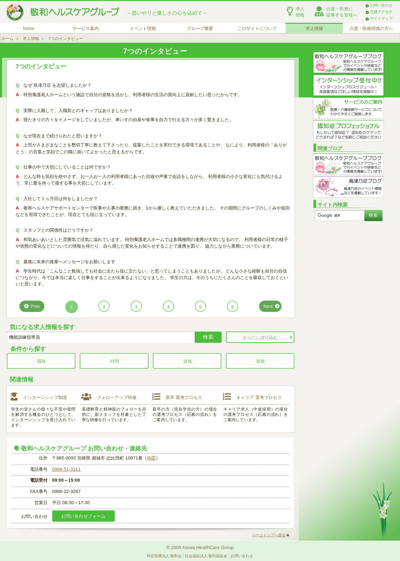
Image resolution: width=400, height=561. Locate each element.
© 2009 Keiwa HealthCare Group (199, 547)
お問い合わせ (381, 5)
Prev (35, 306)
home (28, 28)
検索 (208, 337)
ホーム (7, 38)
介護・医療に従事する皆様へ (341, 11)
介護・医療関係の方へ (371, 28)
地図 (151, 457)
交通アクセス (381, 12)
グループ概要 (200, 28)
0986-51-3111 (66, 469)
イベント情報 (143, 28)
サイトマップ (381, 18)
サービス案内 (85, 28)
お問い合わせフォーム (83, 516)
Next (268, 306)
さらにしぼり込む (260, 337)
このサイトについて (257, 28)
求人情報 (314, 28)
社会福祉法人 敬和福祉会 (206, 556)
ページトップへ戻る (270, 535)
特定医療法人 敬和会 (164, 556)
